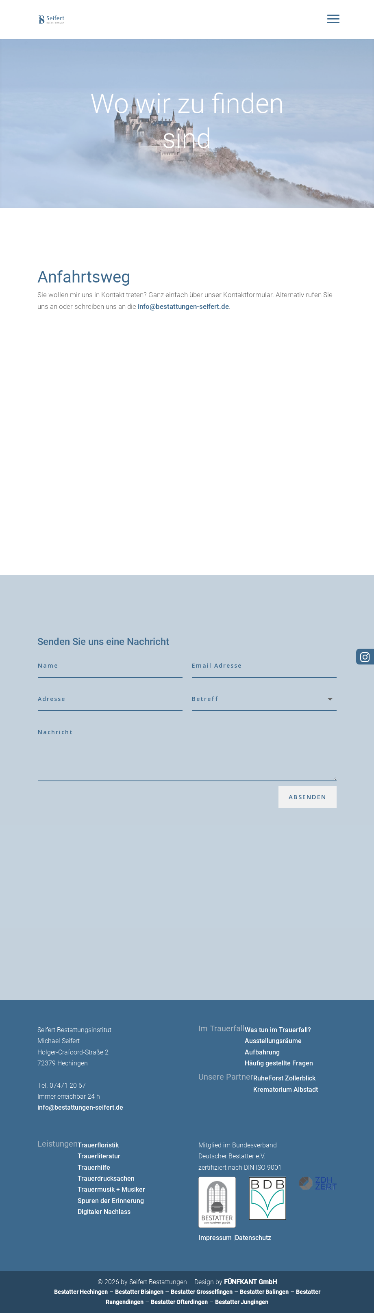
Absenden (307, 797)
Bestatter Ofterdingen (179, 1302)
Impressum (215, 1237)
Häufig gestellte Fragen (279, 1063)
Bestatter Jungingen (241, 1302)
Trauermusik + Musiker (111, 1189)
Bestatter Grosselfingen (202, 1292)
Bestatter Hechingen (81, 1292)
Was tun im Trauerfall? (278, 1029)
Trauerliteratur (99, 1155)
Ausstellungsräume (273, 1040)
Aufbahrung (262, 1052)
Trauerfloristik (98, 1145)
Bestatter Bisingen (139, 1292)
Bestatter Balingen (264, 1292)
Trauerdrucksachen (106, 1178)
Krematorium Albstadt (285, 1089)
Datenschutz (253, 1237)
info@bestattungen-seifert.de (183, 306)
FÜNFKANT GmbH (250, 1281)
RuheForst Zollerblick (284, 1078)
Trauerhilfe (94, 1167)
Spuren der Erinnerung (111, 1200)
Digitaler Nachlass (104, 1211)
